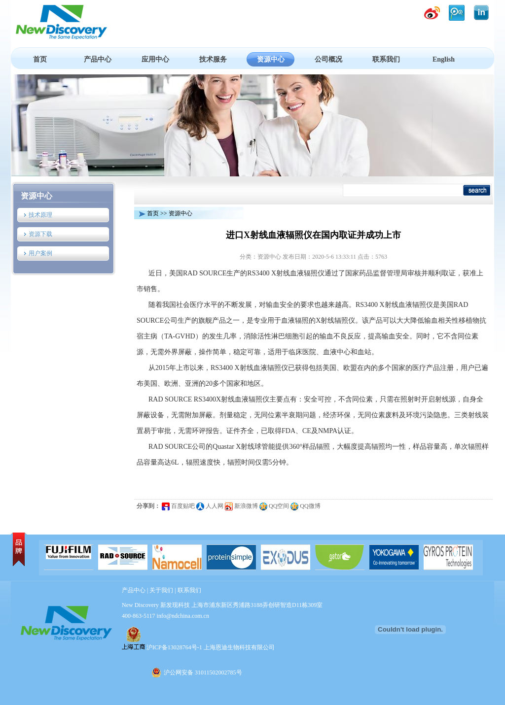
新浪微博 (241, 506)
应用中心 (155, 59)
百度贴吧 (178, 506)
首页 (40, 59)
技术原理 (40, 214)
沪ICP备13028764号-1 (174, 647)
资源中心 (271, 59)
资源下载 (40, 234)
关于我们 (161, 590)
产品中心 (97, 59)
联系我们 (386, 59)
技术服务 (213, 59)
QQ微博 (305, 506)
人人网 (209, 506)
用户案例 (40, 253)
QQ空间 (274, 506)
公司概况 (328, 59)
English (444, 59)
